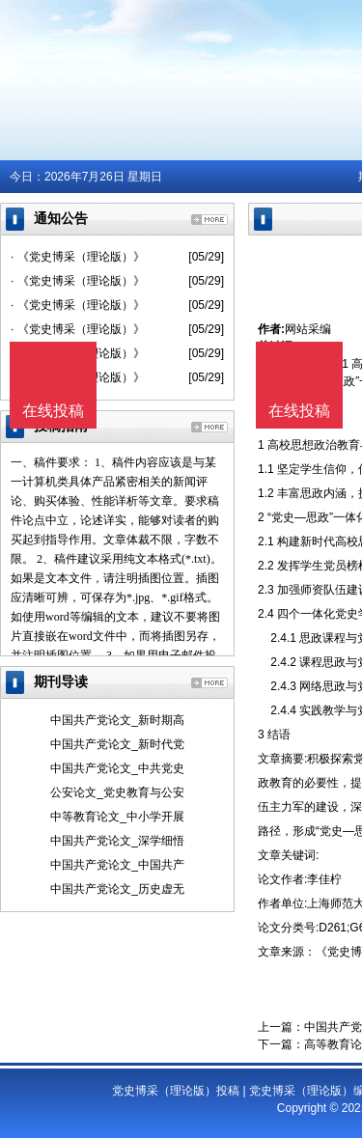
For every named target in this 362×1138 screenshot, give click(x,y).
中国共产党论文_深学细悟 (117, 840)
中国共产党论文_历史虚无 (117, 889)
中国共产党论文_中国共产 (117, 865)
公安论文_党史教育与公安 (117, 792)
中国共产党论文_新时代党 (117, 744)
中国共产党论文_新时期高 (117, 720)
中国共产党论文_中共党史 (117, 768)
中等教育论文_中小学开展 (117, 816)
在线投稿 (299, 410)
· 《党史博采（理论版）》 (78, 257)
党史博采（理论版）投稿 (175, 1090)
